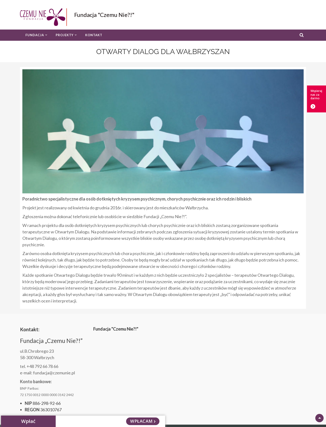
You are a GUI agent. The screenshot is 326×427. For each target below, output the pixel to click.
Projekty (65, 35)
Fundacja (34, 35)
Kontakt (93, 35)
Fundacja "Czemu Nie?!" (104, 14)
